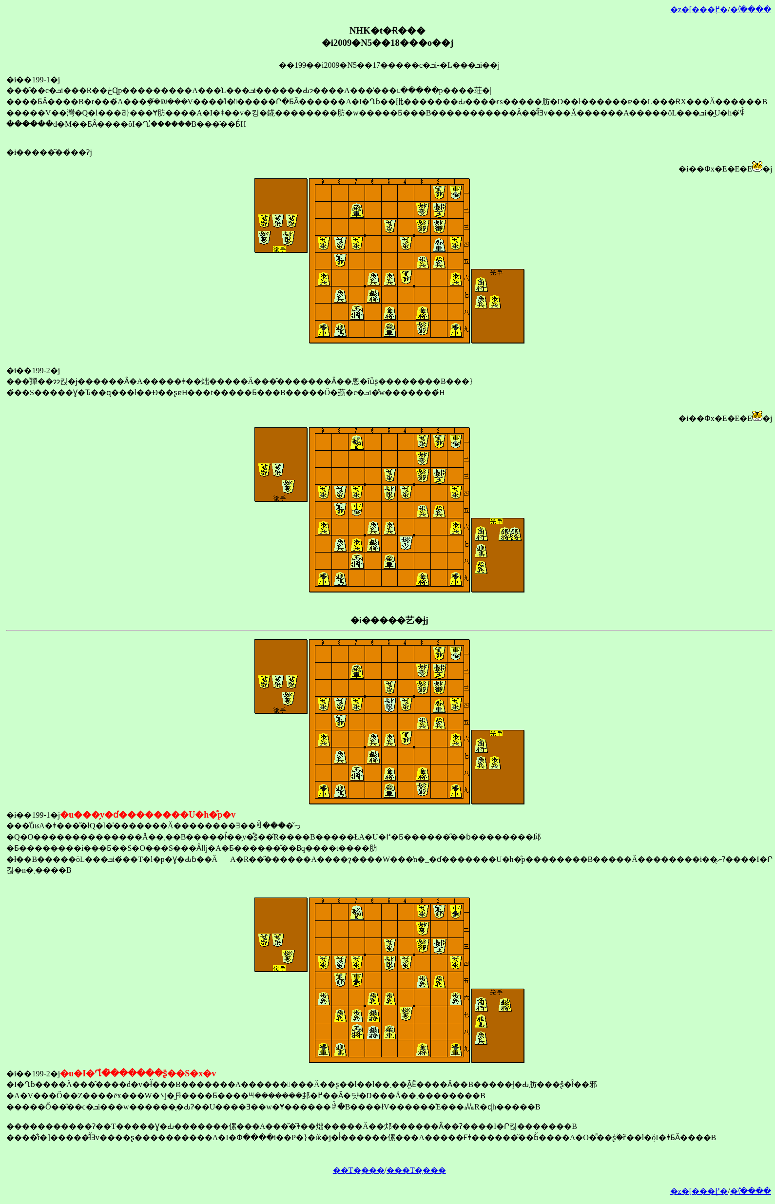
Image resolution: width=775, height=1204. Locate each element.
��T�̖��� (359, 1170)
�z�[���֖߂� (699, 9)
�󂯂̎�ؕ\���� (750, 9)
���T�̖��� (416, 1170)
